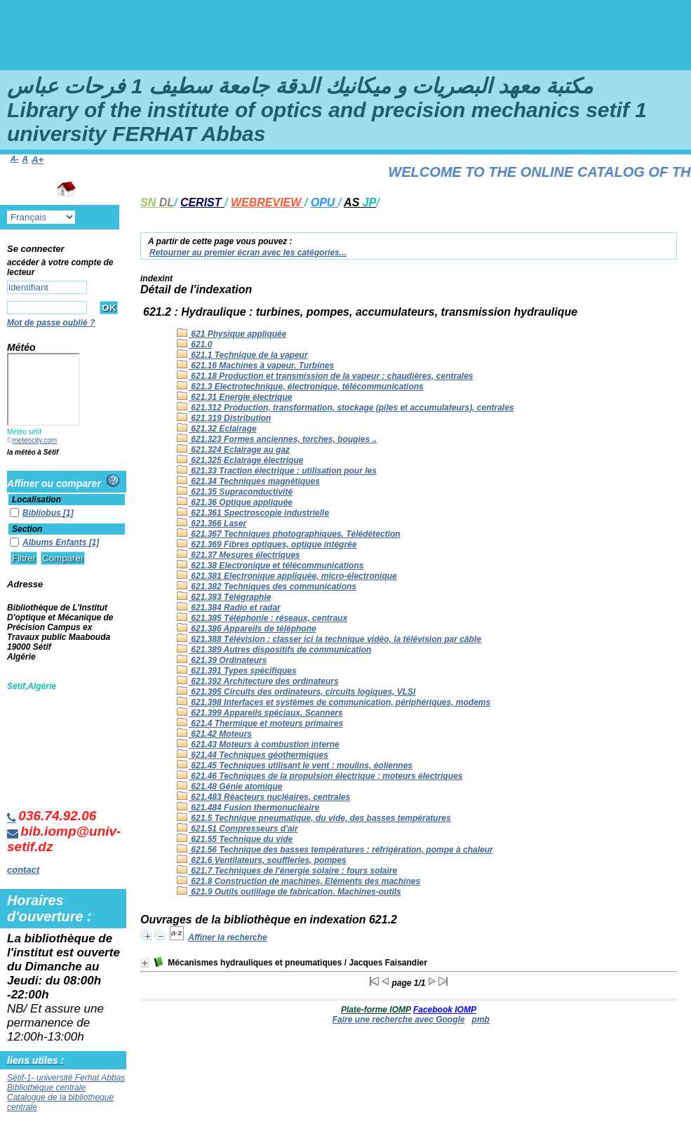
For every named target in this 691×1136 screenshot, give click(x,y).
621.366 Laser (211, 523)
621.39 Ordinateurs (222, 660)
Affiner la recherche (227, 937)
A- (14, 158)
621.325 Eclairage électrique (240, 460)
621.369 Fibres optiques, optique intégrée (266, 544)
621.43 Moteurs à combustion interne (258, 744)
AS (360, 202)
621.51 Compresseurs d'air (237, 829)
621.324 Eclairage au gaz (233, 450)
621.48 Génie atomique (229, 786)
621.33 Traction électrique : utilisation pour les (277, 471)
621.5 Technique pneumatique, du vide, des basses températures (314, 818)
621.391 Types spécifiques (237, 671)
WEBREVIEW (267, 202)
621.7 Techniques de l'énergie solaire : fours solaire (287, 871)
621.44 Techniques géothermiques (252, 755)
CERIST (202, 202)
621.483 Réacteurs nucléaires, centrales (263, 797)
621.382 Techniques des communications (266, 587)
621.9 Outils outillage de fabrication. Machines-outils (289, 892)
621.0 (194, 344)
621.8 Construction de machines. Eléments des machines (298, 881)
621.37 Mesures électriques (238, 555)
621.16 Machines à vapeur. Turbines (255, 365)
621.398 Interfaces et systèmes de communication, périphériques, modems (333, 702)
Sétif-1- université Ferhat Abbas (66, 1078)
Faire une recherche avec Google (399, 1019)
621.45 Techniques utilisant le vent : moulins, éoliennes (294, 765)
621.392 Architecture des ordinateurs (258, 681)
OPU (324, 202)
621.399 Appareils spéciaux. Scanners (260, 713)
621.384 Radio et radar (229, 608)
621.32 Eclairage (217, 429)
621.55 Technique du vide (235, 839)
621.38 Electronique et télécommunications (270, 565)
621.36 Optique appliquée (235, 502)
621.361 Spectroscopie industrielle (253, 513)
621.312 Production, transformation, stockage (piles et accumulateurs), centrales (345, 408)
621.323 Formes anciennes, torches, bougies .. (277, 439)
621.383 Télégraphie (224, 597)
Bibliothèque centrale (46, 1087)
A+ (37, 159)
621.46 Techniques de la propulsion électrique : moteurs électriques (319, 776)
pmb (481, 1019)
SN (157, 202)
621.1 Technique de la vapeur (242, 355)
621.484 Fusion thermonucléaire (248, 808)
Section (27, 529)
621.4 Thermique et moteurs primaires (260, 723)
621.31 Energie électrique (234, 397)
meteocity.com (34, 440)
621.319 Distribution (224, 418)
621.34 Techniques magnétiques (248, 481)
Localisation (36, 499)
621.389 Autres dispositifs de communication (274, 650)
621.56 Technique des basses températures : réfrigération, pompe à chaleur (335, 850)
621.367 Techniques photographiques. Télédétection (289, 534)
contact (23, 869)
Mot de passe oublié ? (51, 323)
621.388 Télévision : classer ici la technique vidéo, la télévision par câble (329, 639)
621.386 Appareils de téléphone (246, 629)
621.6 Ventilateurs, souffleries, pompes (262, 860)
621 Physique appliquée (231, 334)
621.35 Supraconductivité (235, 492)
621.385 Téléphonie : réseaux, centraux (262, 618)
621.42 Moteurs (214, 734)
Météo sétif (24, 432)
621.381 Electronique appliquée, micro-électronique (287, 576)
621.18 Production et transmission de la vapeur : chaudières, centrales (325, 376)
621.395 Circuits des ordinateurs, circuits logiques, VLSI (296, 692)
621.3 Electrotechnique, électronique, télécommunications (300, 387)
